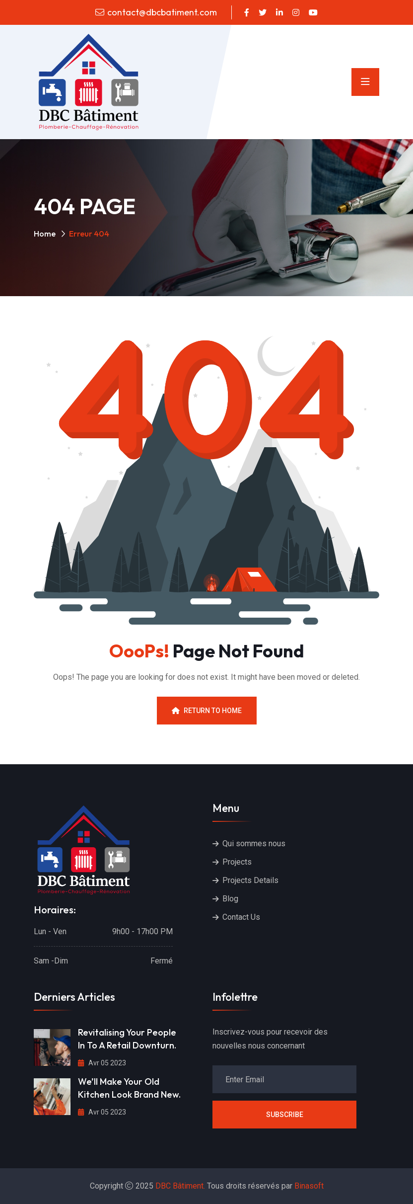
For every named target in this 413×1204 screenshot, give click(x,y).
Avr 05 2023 (102, 1063)
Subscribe (284, 1115)
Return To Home (207, 711)
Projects (237, 862)
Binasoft (309, 1186)
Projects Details (250, 880)
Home (45, 234)
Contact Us (241, 917)
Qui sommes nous (253, 843)
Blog (230, 898)
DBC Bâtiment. (180, 1186)
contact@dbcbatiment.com (162, 12)
